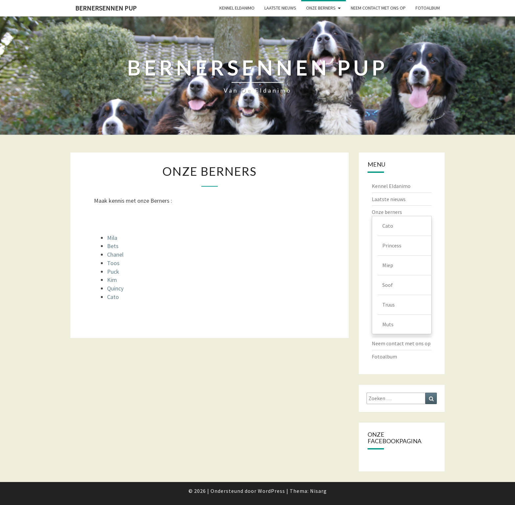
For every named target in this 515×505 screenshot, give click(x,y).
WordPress (271, 491)
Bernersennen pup (106, 8)
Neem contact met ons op (378, 8)
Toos (113, 263)
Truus (388, 304)
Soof (387, 285)
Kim (112, 280)
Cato (113, 297)
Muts (387, 324)
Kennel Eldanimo (237, 8)
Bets (113, 246)
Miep (387, 265)
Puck (113, 271)
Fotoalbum (427, 8)
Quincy (115, 288)
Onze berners (321, 8)
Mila (112, 237)
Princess (391, 245)
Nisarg (318, 491)
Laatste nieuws (280, 8)
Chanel (115, 254)
